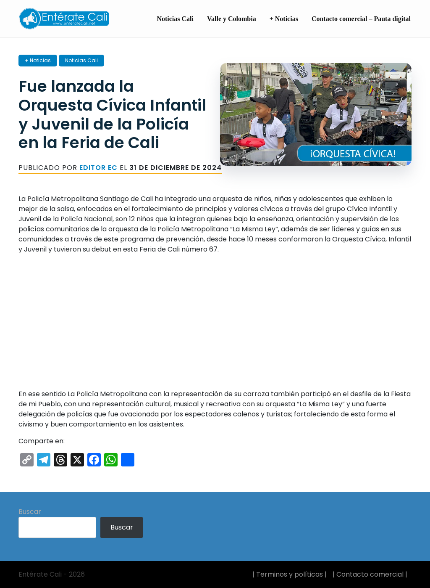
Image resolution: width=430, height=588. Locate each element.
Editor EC (98, 167)
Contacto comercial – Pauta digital (361, 18)
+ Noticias (284, 18)
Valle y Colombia (231, 18)
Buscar (29, 511)
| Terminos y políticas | (289, 574)
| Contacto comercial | (370, 574)
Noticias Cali (175, 18)
